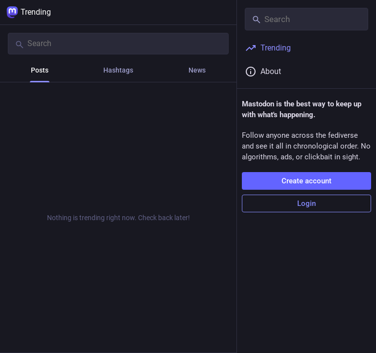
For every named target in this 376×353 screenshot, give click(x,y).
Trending (28, 12)
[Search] (118, 43)
